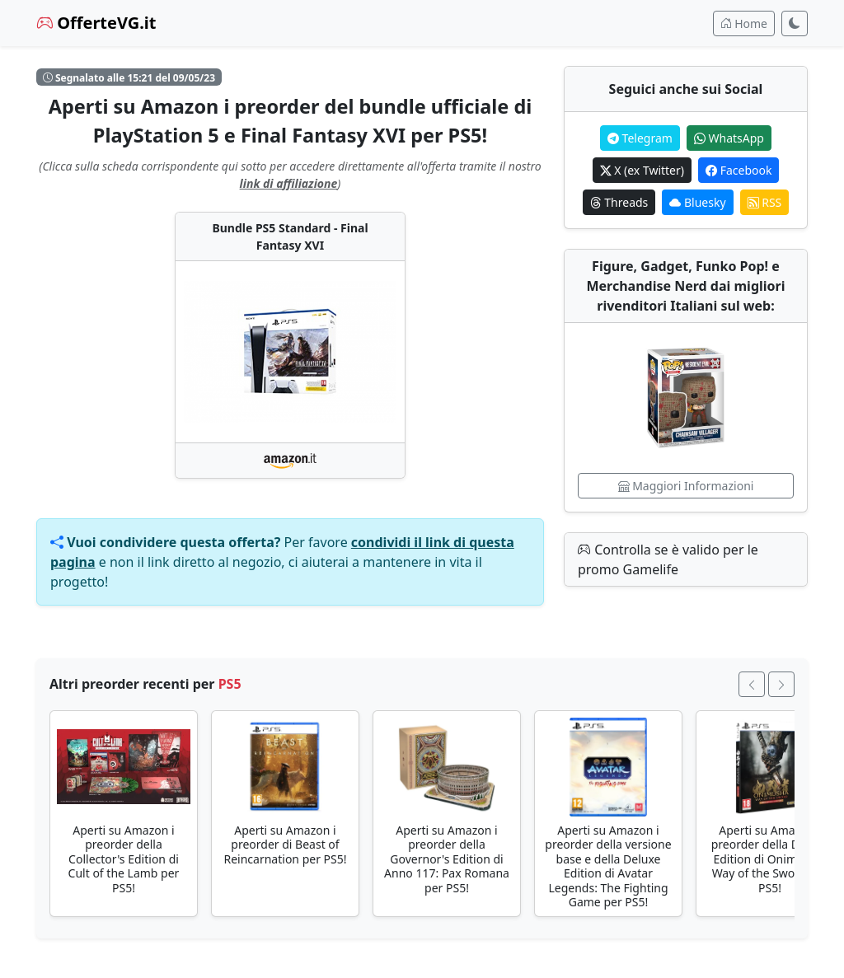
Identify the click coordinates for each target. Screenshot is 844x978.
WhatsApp (729, 138)
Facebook (738, 170)
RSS (765, 202)
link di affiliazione (289, 183)
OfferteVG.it (96, 23)
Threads (619, 202)
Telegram (640, 138)
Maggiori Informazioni (686, 486)
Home (743, 23)
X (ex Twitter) (642, 170)
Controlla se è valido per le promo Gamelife (668, 559)
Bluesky (697, 202)
